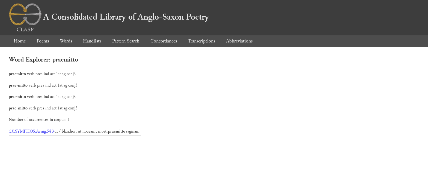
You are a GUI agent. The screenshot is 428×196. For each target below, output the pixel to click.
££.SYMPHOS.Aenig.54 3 (31, 131)
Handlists (92, 41)
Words (66, 41)
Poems (43, 41)
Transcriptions (201, 41)
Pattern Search (125, 41)
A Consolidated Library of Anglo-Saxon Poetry (109, 17)
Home (20, 41)
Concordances (163, 41)
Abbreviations (239, 41)
